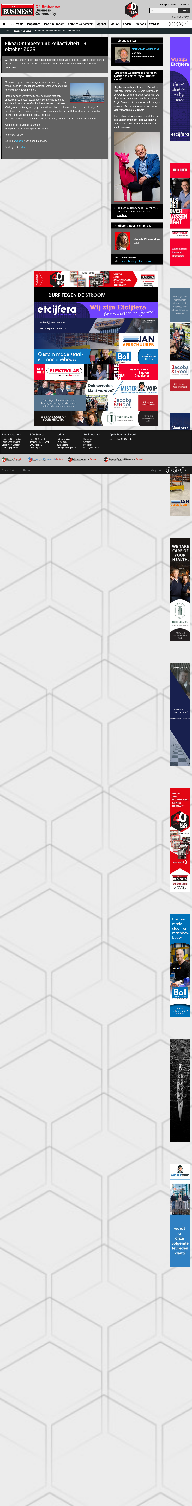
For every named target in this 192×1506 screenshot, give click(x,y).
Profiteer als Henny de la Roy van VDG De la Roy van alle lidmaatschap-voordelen (137, 211)
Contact (87, 442)
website (19, 141)
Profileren (185, 4)
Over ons (140, 24)
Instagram (176, 470)
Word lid (154, 24)
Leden (127, 24)
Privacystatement (91, 447)
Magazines (33, 24)
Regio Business (31, 10)
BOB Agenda (36, 445)
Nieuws (115, 24)
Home (4, 24)
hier (24, 147)
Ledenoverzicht (63, 439)
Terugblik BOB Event (39, 442)
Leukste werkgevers (81, 24)
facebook (169, 470)
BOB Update (62, 445)
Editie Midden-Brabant (12, 439)
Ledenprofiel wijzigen (66, 447)
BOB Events (16, 24)
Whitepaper (35, 447)
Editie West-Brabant (11, 445)
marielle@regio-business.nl (136, 261)
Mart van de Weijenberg (145, 49)
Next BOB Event (37, 439)
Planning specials (10, 447)
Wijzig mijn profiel (168, 4)
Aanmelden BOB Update (121, 439)
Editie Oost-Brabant (11, 442)
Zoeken (184, 10)
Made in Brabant (54, 24)
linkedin (183, 470)
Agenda (102, 24)
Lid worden (61, 442)
